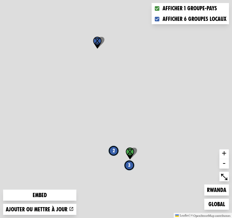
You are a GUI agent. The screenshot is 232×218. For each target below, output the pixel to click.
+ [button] (224, 154)
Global (218, 203)
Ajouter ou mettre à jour (40, 209)
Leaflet (182, 215)
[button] (97, 43)
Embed (40, 195)
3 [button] (129, 165)
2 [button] (114, 151)
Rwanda (217, 189)
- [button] (224, 164)
